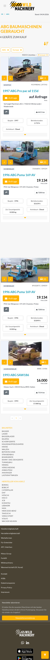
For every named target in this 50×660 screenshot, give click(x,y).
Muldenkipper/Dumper (12, 444)
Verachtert (7, 516)
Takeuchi (6, 513)
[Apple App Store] (25, 651)
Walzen (5, 449)
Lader (4, 434)
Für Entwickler (6, 542)
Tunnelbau (7, 462)
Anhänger (7, 473)
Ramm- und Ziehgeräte (12, 460)
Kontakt (4, 574)
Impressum (5, 592)
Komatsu (6, 503)
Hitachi (5, 495)
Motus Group (6, 554)
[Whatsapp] (22, 642)
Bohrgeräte (7, 457)
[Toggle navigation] (5, 6)
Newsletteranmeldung (25, 618)
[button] (25, 134)
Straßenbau (8, 454)
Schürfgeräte (8, 441)
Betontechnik (8, 452)
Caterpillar (7, 490)
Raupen (5, 439)
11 (43, 78)
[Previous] (12, 418)
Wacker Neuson (9, 521)
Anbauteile (7, 470)
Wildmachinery (7, 563)
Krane (5, 447)
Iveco (4, 498)
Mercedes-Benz (9, 511)
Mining (5, 465)
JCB (3, 500)
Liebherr (6, 506)
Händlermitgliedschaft (9, 529)
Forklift (4, 558)
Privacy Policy (6, 587)
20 (43, 162)
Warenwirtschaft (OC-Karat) (12, 567)
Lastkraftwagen (10, 475)
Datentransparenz (8, 583)
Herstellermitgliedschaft (10, 533)
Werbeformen (6, 538)
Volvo (5, 518)
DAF (3, 493)
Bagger (5, 431)
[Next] (20, 418)
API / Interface (6, 547)
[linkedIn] (27, 642)
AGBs (3, 578)
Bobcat (5, 487)
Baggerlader (8, 436)
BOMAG (5, 485)
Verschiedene (8, 467)
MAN (4, 508)
